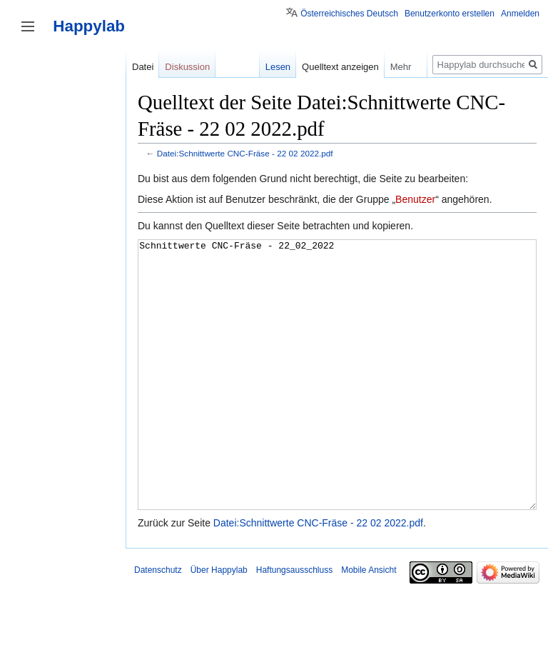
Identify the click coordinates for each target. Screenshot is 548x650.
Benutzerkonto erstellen (449, 14)
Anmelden (520, 14)
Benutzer (415, 199)
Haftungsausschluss (294, 624)
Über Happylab (219, 624)
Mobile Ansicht (368, 624)
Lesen (277, 66)
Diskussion (187, 66)
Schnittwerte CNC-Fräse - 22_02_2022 (337, 401)
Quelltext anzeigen (340, 66)
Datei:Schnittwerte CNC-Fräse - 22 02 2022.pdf (245, 153)
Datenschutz (158, 624)
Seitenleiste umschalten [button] (27, 26)
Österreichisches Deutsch (349, 14)
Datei (142, 66)
